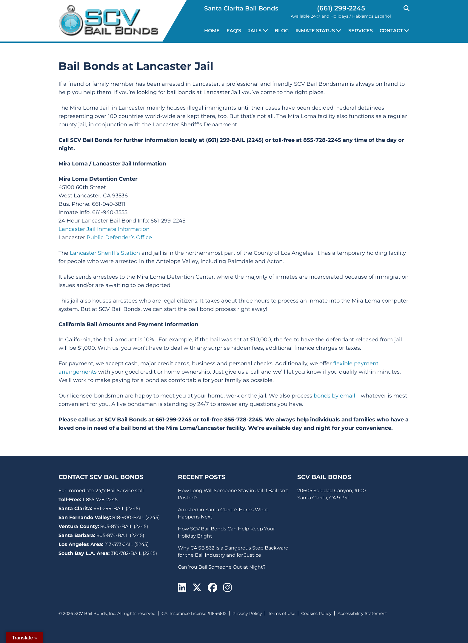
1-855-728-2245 (100, 499)
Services (360, 30)
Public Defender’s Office (119, 237)
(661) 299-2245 (341, 8)
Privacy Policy (247, 613)
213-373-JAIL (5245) (126, 544)
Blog (282, 30)
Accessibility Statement (362, 613)
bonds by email (334, 395)
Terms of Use (281, 613)
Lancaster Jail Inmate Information (104, 229)
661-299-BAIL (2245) (116, 508)
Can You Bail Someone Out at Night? (222, 567)
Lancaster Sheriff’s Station (105, 253)
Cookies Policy (316, 613)
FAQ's (234, 30)
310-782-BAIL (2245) (134, 553)
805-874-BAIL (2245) (124, 526)
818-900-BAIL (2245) (136, 517)
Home (212, 30)
